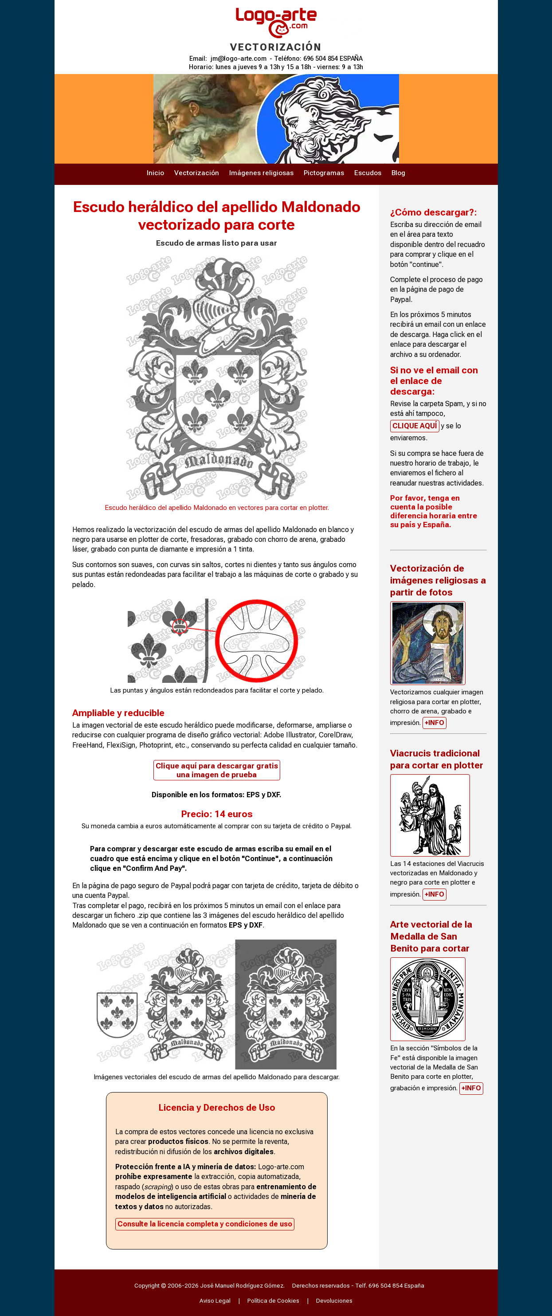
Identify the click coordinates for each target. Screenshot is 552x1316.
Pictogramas (324, 173)
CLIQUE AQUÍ (414, 426)
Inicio (155, 173)
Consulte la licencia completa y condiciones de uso (204, 1224)
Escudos (367, 173)
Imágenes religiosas (261, 173)
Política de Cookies (273, 1300)
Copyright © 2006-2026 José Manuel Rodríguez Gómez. (209, 1285)
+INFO (434, 723)
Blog (398, 173)
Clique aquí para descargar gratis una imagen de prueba (217, 770)
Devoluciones (334, 1300)
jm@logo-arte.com (238, 59)
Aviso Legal (215, 1300)
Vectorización (196, 173)
